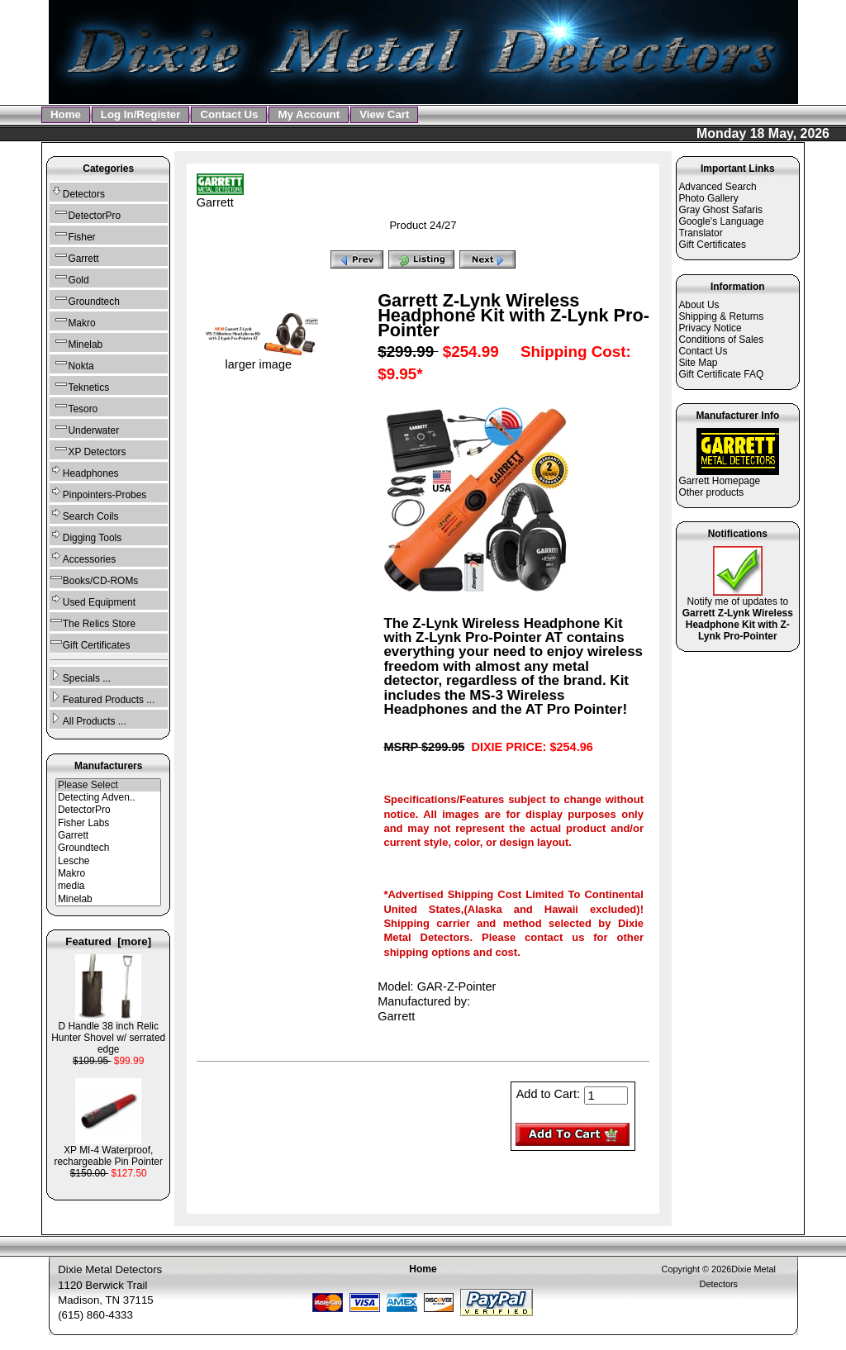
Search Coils (84, 514)
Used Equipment (92, 600)
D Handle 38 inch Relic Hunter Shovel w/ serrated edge (108, 1033)
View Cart (384, 114)
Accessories (83, 557)
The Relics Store (92, 622)
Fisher (73, 235)
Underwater (84, 428)
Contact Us (229, 114)
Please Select (108, 785)
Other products (711, 492)
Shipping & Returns (720, 316)
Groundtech (85, 299)
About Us (698, 305)
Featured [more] (108, 941)
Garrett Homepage (719, 481)
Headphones (84, 471)
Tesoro (73, 407)
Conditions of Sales (720, 339)
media (108, 886)
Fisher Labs (108, 823)
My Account (309, 114)
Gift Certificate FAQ (720, 374)
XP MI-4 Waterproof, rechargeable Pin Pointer (109, 1151)
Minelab (76, 342)
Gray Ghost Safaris (720, 210)
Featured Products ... (102, 698)
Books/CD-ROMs (94, 579)
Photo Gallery (708, 198)
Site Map (697, 362)
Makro (73, 321)
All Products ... (88, 719)
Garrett (108, 835)
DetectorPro (85, 213)
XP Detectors (88, 450)
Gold (69, 278)
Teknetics (79, 385)
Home (65, 114)
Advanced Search (717, 187)
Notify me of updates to (737, 614)
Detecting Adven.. (108, 797)
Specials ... (80, 676)
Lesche (108, 861)
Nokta (72, 364)
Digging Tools (85, 536)
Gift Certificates (90, 643)
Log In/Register (141, 114)
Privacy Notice (709, 328)
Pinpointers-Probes (98, 493)
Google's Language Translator (720, 227)
